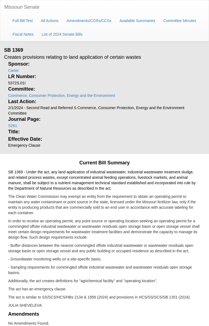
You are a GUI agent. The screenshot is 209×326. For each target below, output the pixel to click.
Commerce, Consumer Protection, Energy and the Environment (61, 95)
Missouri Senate (21, 7)
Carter (13, 70)
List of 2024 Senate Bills (62, 34)
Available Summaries (137, 21)
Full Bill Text (23, 21)
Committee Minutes (179, 21)
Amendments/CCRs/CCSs (89, 21)
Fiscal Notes (23, 34)
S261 (12, 126)
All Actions (50, 21)
